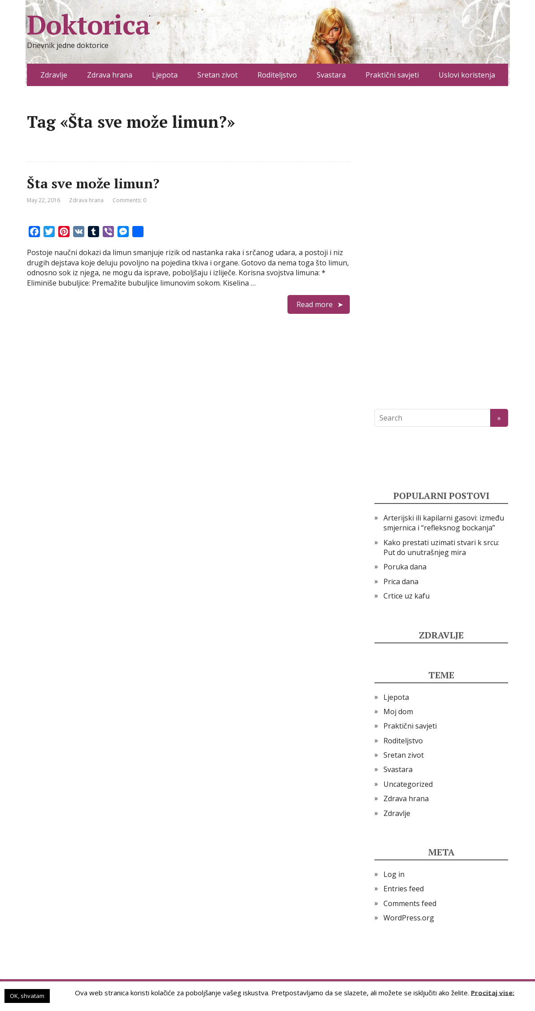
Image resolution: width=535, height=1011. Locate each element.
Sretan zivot (217, 75)
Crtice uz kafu (406, 596)
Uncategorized (408, 784)
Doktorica (88, 24)
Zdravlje (53, 75)
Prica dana (400, 581)
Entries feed (403, 889)
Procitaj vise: (492, 992)
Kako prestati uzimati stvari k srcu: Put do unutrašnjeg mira (441, 547)
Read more (314, 304)
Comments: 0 (129, 200)
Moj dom (398, 711)
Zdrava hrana (109, 75)
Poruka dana (404, 567)
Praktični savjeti (392, 75)
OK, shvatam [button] (27, 996)
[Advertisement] (441, 247)
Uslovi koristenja (467, 75)
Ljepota (165, 75)
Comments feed (409, 903)
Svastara (331, 75)
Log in (394, 874)
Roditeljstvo (277, 75)
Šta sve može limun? (93, 183)
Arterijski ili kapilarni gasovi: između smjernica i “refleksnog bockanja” (443, 523)
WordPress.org (408, 918)
